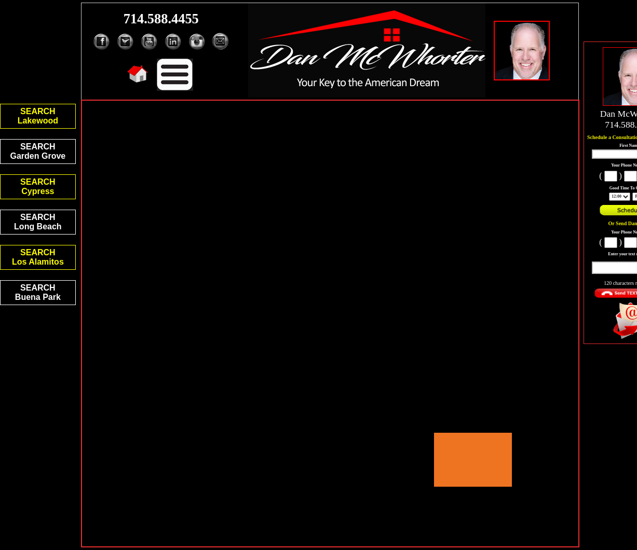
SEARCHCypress (38, 186)
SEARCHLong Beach (38, 222)
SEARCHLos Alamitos (38, 257)
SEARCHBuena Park (38, 292)
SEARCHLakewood (38, 116)
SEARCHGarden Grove (38, 151)
